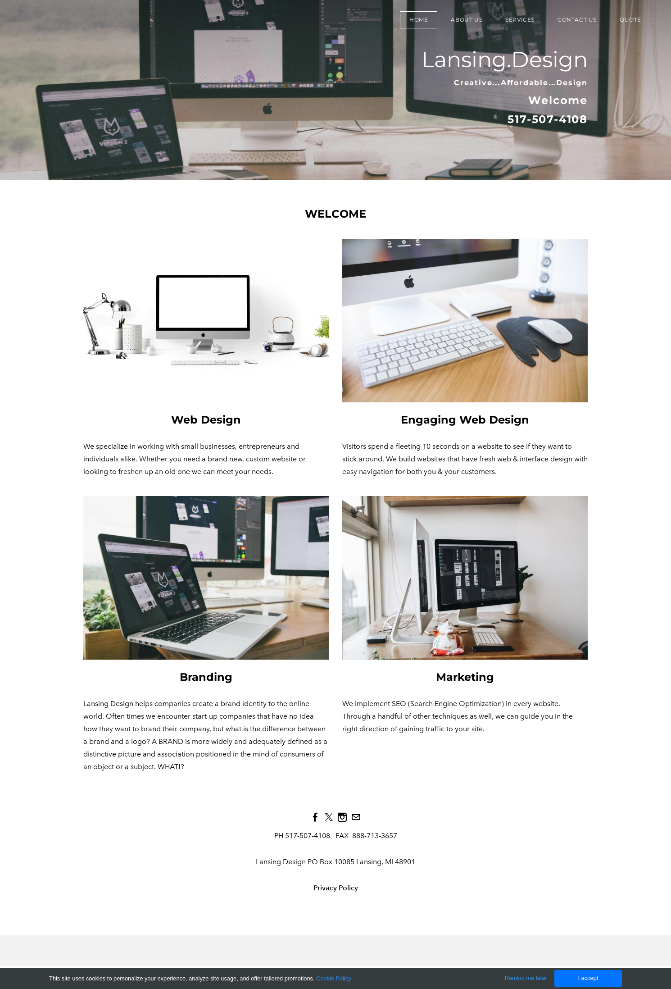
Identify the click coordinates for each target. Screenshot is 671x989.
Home (418, 19)
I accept (588, 978)
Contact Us (577, 19)
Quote (630, 19)
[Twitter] (328, 817)
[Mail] (355, 817)
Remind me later (526, 978)
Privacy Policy (335, 888)
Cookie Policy (333, 978)
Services (520, 19)
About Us (466, 19)
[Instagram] (342, 817)
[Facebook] (315, 817)
